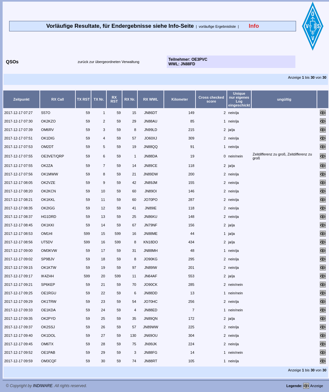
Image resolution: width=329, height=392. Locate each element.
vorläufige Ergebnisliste (217, 26)
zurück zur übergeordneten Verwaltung (108, 62)
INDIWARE (43, 386)
